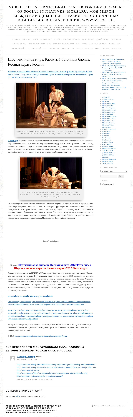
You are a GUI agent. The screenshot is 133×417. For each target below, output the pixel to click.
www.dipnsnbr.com (63, 302)
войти (17, 396)
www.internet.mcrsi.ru (44, 313)
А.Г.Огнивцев (46, 39)
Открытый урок (39, 48)
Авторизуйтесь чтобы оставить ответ (35, 379)
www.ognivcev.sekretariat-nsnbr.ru (21, 313)
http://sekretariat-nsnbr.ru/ (43, 367)
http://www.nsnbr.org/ (25, 373)
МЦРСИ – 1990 (114, 44)
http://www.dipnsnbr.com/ (67, 364)
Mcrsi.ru (105, 101)
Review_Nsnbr (107, 146)
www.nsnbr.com (38, 302)
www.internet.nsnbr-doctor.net (81, 313)
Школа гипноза (102, 48)
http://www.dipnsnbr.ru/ (86, 364)
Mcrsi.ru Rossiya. (109, 118)
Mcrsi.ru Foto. (107, 106)
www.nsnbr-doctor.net (16, 305)
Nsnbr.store (106, 140)
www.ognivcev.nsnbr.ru (84, 316)
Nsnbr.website (107, 142)
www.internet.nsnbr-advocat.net (37, 310)
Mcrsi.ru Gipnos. (108, 108)
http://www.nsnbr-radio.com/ (28, 376)
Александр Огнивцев (26, 357)
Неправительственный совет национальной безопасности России (41, 336)
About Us (26, 39)
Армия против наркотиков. (67, 39)
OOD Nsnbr (106, 144)
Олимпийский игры (21, 48)
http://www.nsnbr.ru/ (25, 364)
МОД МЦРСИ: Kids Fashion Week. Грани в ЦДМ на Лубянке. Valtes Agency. (113, 61)
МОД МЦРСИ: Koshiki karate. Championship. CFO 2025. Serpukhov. (114, 74)
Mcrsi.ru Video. (108, 125)
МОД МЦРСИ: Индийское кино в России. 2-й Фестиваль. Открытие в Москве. (114, 81)
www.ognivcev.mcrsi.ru (50, 316)
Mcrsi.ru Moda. (108, 114)
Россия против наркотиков (61, 48)
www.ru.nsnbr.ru (82, 310)
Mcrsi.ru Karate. (108, 112)
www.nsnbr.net (25, 302)
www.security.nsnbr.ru (16, 310)
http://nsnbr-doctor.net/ (62, 367)
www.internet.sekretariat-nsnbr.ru (63, 310)
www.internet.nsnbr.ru (16, 316)
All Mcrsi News (108, 99)
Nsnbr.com (106, 131)
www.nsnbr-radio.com (75, 305)
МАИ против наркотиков (39, 44)
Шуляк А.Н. (116, 48)
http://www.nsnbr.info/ (42, 373)
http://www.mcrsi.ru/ (25, 367)
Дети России (88, 39)
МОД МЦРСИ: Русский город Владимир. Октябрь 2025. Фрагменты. (114, 68)
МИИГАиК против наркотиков (66, 44)
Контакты (116, 39)
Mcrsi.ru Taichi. (108, 123)
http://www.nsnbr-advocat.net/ (51, 376)
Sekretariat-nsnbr (109, 148)
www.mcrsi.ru (50, 302)
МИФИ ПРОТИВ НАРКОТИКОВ (94, 44)
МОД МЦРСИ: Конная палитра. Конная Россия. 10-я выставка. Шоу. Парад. (114, 87)
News (35, 39)
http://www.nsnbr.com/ (60, 373)
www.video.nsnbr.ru (33, 316)
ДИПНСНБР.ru (108, 155)
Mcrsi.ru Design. (108, 103)
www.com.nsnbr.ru (67, 316)
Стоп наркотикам (85, 48)
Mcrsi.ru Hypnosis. (109, 110)
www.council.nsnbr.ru (61, 313)
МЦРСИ (105, 157)
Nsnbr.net (106, 133)
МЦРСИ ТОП (107, 161)
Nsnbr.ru (105, 136)
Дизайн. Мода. (103, 39)
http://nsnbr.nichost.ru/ (78, 373)
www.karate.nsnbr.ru (16, 319)
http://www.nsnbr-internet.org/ (44, 364)
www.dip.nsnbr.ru (31, 319)
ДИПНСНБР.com (108, 153)
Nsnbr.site (106, 138)
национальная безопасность (55, 305)
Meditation (106, 127)
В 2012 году (13, 141)
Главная (16, 39)
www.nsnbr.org (14, 302)
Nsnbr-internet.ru (109, 129)
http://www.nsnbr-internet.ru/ (28, 370)
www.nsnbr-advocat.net (34, 305)
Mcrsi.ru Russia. (108, 121)
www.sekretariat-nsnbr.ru (80, 302)
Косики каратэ (19, 44)
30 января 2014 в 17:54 (27, 359)
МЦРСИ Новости (109, 159)
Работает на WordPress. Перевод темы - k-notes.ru (109, 406)
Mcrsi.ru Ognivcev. (109, 116)
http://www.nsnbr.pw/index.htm (84, 367)
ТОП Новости (107, 163)
